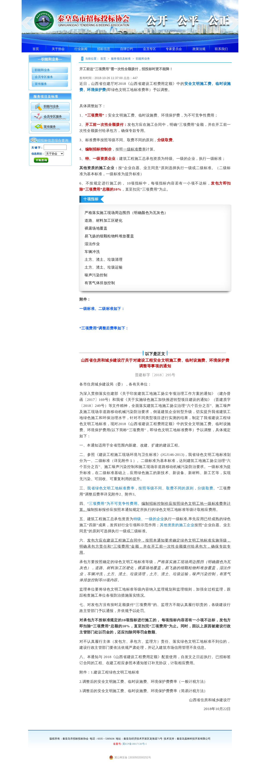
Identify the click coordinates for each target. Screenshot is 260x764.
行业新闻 (80, 49)
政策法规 (199, 49)
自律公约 (126, 49)
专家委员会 (174, 49)
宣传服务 (41, 84)
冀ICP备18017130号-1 (134, 743)
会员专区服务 (44, 77)
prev (27, 23)
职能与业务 (51, 106)
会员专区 (149, 49)
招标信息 (103, 49)
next (233, 23)
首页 (35, 49)
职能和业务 (42, 70)
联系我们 (221, 49)
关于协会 (58, 49)
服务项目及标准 (121, 58)
